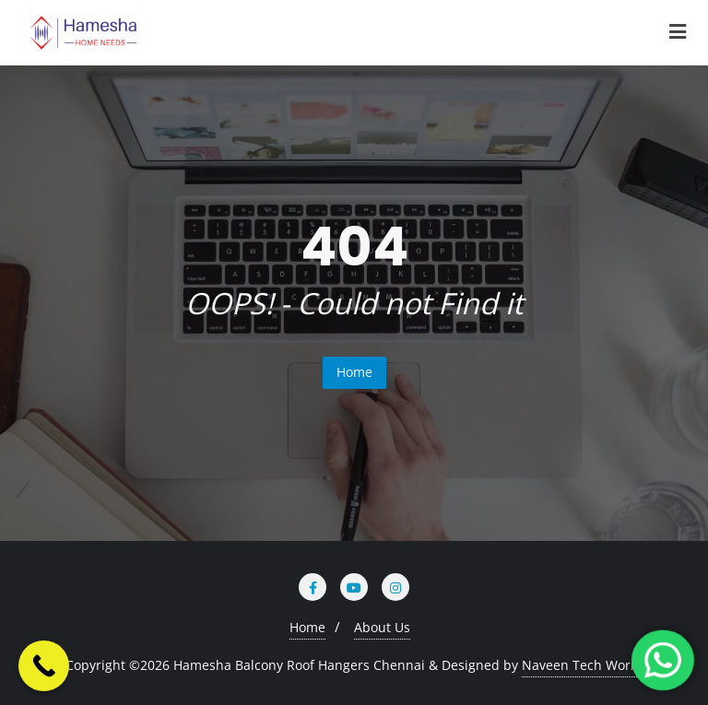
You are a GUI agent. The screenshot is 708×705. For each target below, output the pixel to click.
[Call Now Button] (43, 665)
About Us (382, 627)
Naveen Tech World (582, 665)
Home (354, 372)
